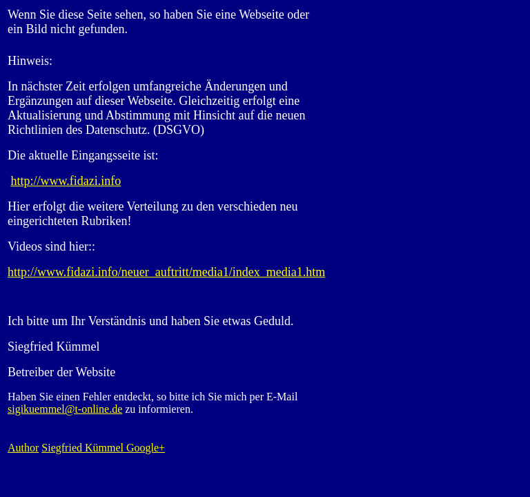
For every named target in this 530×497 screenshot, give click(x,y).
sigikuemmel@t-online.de (65, 409)
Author (23, 448)
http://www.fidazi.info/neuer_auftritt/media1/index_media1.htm (166, 272)
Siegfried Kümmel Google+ (103, 448)
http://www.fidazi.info (66, 181)
